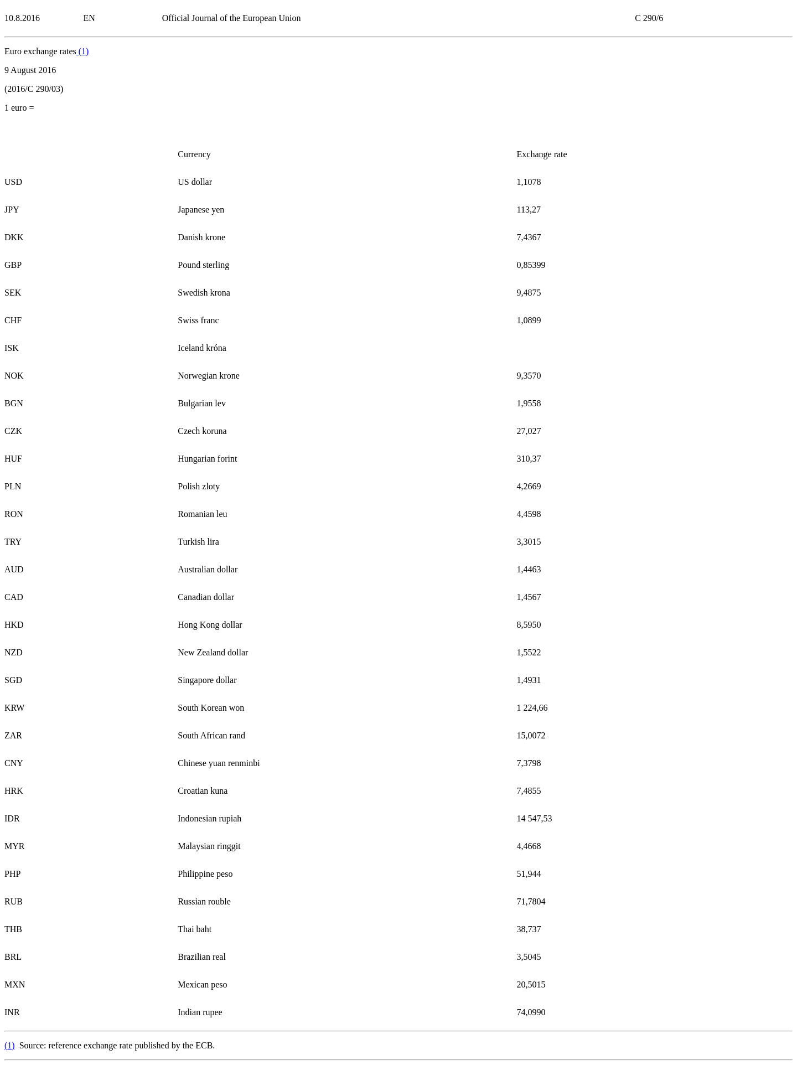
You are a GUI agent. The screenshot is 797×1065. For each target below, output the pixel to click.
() (82, 51)
